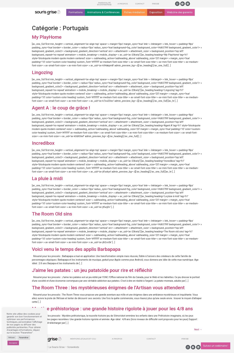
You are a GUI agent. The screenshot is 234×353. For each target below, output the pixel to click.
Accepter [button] (13, 343)
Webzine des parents (180, 12)
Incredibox (43, 143)
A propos (123, 4)
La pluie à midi (47, 178)
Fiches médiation (134, 12)
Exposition (155, 12)
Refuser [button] (12, 338)
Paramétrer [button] (23, 337)
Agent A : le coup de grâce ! (61, 108)
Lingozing (42, 72)
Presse (155, 4)
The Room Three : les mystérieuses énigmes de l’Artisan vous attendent (108, 287)
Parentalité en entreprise (104, 4)
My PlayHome (46, 37)
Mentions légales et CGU (83, 339)
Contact (139, 4)
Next (198, 329)
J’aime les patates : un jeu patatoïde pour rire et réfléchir (92, 270)
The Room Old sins (52, 214)
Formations (75, 12)
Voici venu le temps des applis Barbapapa (76, 249)
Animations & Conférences (103, 12)
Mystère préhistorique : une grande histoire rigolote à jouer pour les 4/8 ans (112, 308)
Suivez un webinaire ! (215, 345)
